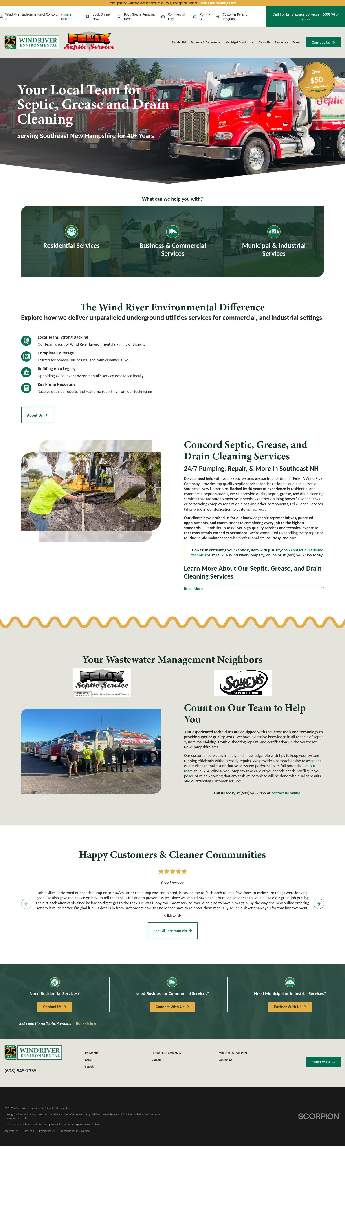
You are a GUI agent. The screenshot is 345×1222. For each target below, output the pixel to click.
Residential (92, 1053)
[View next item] (319, 904)
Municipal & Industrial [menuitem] (239, 42)
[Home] (31, 42)
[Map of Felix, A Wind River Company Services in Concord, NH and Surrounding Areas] (249, 385)
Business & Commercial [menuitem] (206, 42)
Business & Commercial (167, 1053)
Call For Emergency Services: (306, 16)
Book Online (86, 1023)
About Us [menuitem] (264, 42)
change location (66, 16)
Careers (156, 1060)
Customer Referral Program (232, 16)
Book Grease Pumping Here (136, 16)
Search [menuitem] (297, 42)
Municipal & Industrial (233, 1053)
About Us (37, 414)
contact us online (286, 793)
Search (89, 1067)
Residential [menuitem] (179, 42)
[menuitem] (11, 1131)
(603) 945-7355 (299, 555)
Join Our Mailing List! (218, 3)
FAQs (88, 1060)
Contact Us (323, 42)
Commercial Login (173, 16)
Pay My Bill (201, 16)
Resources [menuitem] (281, 42)
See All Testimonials (172, 930)
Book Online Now (98, 16)
